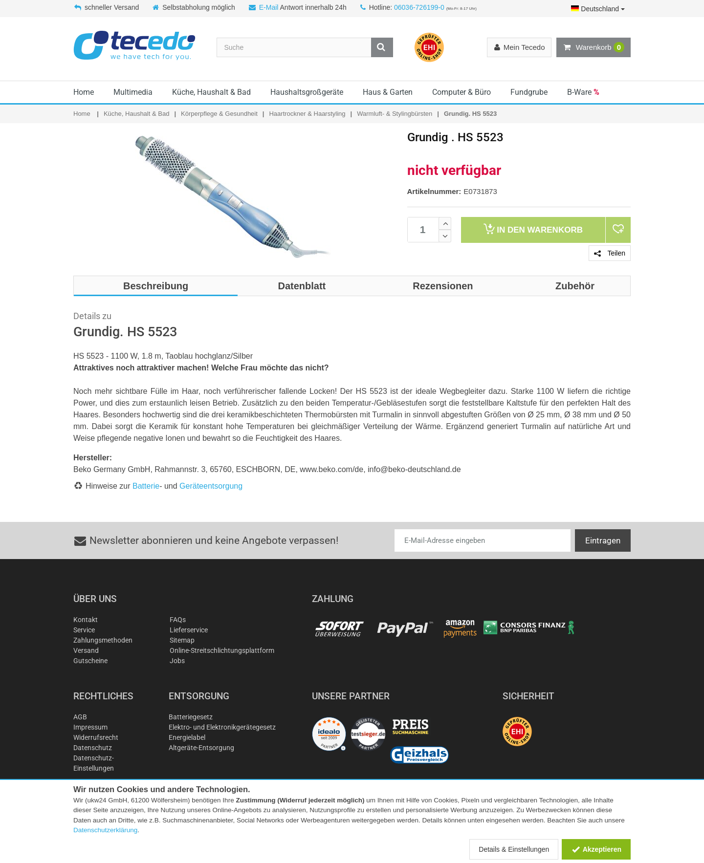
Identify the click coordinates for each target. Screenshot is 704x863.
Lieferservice (189, 630)
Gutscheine (90, 661)
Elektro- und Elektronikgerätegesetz (222, 727)
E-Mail (269, 7)
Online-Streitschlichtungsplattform (222, 650)
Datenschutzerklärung (105, 830)
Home (83, 92)
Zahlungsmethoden (102, 640)
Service (84, 630)
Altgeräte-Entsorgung (201, 748)
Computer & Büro (461, 92)
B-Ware (583, 92)
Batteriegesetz (191, 717)
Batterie (145, 486)
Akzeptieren (596, 849)
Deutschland (598, 9)
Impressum (90, 727)
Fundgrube (529, 92)
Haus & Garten (388, 92)
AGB (80, 717)
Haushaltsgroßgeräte (306, 92)
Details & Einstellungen (514, 849)
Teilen (609, 253)
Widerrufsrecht (95, 737)
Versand (86, 650)
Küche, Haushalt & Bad (211, 92)
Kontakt (85, 620)
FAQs (178, 620)
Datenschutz (92, 748)
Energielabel (187, 737)
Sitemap (182, 640)
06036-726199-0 (419, 7)
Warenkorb (593, 47)
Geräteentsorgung (210, 486)
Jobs (177, 661)
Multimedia (133, 92)
